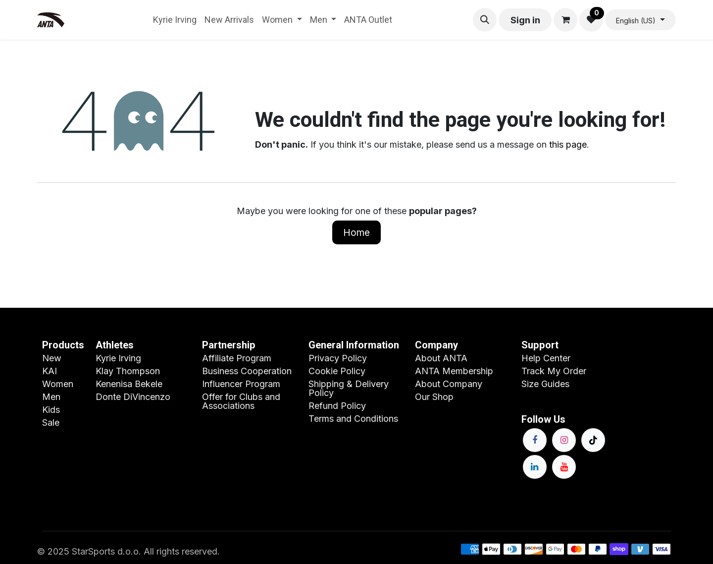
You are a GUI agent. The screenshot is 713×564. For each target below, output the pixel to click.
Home (356, 232)
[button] (485, 20)
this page (568, 144)
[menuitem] (175, 19)
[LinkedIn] (535, 467)
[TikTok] (593, 440)
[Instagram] (564, 440)
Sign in (525, 20)
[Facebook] (535, 440)
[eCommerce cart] (565, 20)
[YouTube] (564, 467)
